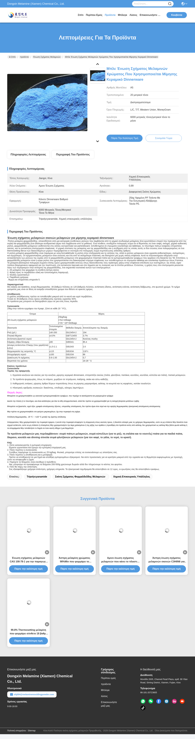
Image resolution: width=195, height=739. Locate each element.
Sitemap (31, 730)
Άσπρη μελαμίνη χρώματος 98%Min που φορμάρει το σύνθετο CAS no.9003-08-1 (74, 560)
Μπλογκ (122, 15)
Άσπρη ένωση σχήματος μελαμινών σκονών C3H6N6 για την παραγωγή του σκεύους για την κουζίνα (166, 560)
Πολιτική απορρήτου (16, 730)
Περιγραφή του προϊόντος (73, 154)
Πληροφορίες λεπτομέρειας (28, 154)
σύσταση (69, 248)
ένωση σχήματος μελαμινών (47, 57)
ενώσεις (153, 248)
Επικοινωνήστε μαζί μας (151, 15)
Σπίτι (80, 15)
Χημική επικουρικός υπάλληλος (131, 476)
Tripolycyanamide (37, 476)
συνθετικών (75, 241)
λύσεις (133, 15)
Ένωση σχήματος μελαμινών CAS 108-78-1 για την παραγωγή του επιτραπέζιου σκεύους (28, 560)
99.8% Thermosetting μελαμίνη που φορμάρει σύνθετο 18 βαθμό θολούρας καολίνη (28, 632)
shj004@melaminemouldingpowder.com (32, 694)
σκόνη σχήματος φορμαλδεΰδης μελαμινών (80, 476)
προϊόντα (110, 15)
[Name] (170, 4)
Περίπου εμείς (94, 15)
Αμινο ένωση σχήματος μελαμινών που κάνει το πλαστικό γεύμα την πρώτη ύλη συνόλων (120, 560)
